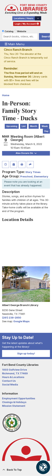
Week (45, 126)
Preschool (26, 176)
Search (46, 36)
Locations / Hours (23, 18)
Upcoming (11, 126)
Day (46, 131)
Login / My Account (25, 24)
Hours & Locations (13, 377)
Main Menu (15, 44)
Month (33, 126)
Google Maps (21, 321)
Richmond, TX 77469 (15, 373)
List (24, 126)
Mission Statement (13, 405)
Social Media (10, 384)
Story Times (32, 172)
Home (5, 95)
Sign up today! (26, 353)
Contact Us (9, 380)
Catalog (9, 31)
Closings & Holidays (14, 402)
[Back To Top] (26, 470)
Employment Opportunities (18, 398)
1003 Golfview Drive (14, 369)
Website (21, 31)
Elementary (41, 176)
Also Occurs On (26, 153)
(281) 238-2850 (11, 317)
